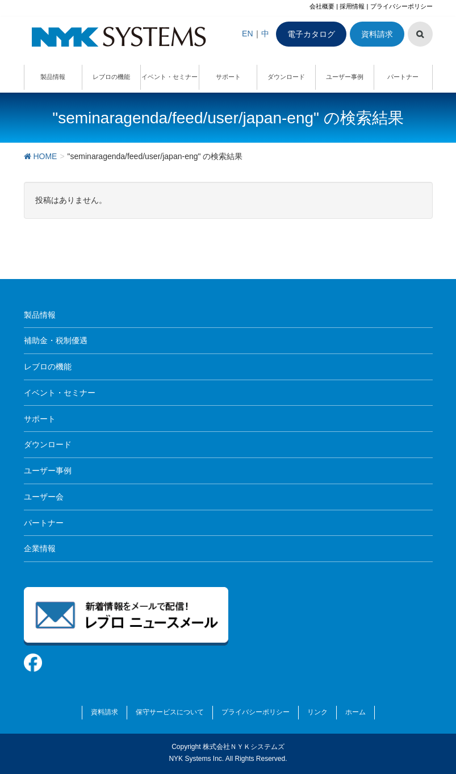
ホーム (355, 712)
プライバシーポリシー (401, 6)
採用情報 (352, 6)
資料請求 (377, 34)
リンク (317, 712)
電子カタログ (311, 34)
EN (247, 33)
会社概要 (321, 6)
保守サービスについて (170, 712)
